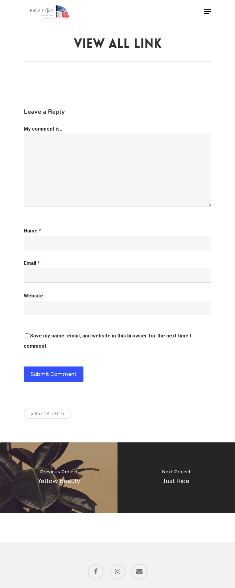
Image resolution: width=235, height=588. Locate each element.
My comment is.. (43, 129)
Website (33, 296)
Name (32, 231)
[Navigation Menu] (207, 11)
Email (32, 263)
